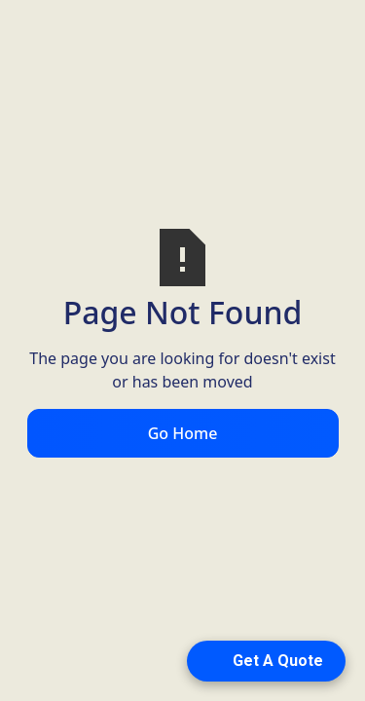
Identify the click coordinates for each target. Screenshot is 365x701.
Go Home (183, 433)
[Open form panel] (266, 661)
